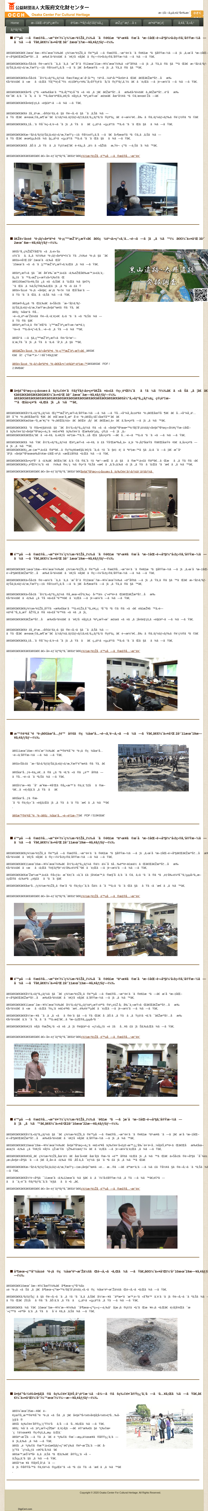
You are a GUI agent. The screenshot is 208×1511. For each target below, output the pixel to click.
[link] (25, 1500)
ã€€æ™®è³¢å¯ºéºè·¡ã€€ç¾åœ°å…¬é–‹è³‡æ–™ (45, 815)
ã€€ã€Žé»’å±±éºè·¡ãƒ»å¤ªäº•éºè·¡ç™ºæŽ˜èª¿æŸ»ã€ (49, 350)
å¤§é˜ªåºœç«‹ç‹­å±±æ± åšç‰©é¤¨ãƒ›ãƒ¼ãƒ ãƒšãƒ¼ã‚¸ (117, 471)
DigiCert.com (25, 1509)
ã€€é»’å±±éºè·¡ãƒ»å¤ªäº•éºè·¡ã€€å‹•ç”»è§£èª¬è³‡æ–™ (50, 363)
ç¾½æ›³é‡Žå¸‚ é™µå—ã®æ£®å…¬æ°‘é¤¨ (110, 156)
